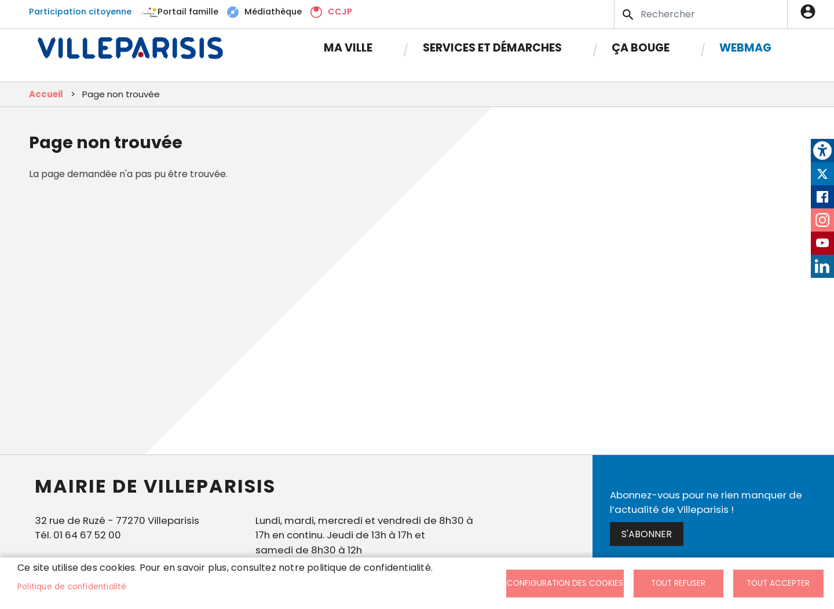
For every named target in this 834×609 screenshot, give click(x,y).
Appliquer (629, 14)
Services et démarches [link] (492, 48)
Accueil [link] (46, 94)
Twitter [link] (822, 173)
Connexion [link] (810, 11)
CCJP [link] (340, 11)
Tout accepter (778, 583)
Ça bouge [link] (641, 48)
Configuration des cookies (565, 583)
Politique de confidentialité (72, 586)
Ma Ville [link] (348, 48)
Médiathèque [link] (273, 11)
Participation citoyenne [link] (80, 11)
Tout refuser (678, 583)
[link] (822, 150)
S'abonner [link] (646, 534)
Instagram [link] (822, 220)
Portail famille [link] (188, 11)
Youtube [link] (822, 243)
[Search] (701, 14)
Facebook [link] (822, 196)
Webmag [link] (745, 48)
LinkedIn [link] (822, 266)
